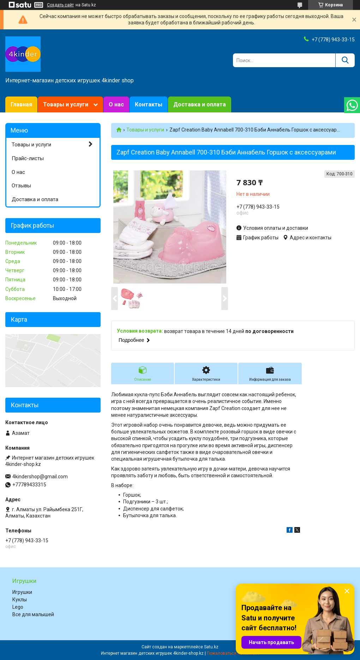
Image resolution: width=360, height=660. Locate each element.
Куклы (19, 599)
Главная (21, 104)
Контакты (148, 104)
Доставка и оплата (199, 104)
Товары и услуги (65, 104)
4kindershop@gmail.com (40, 476)
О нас (116, 104)
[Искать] (345, 60)
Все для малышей (33, 614)
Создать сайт (60, 4)
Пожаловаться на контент (233, 653)
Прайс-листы (28, 158)
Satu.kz (211, 646)
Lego (17, 607)
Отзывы (21, 185)
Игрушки (22, 592)
